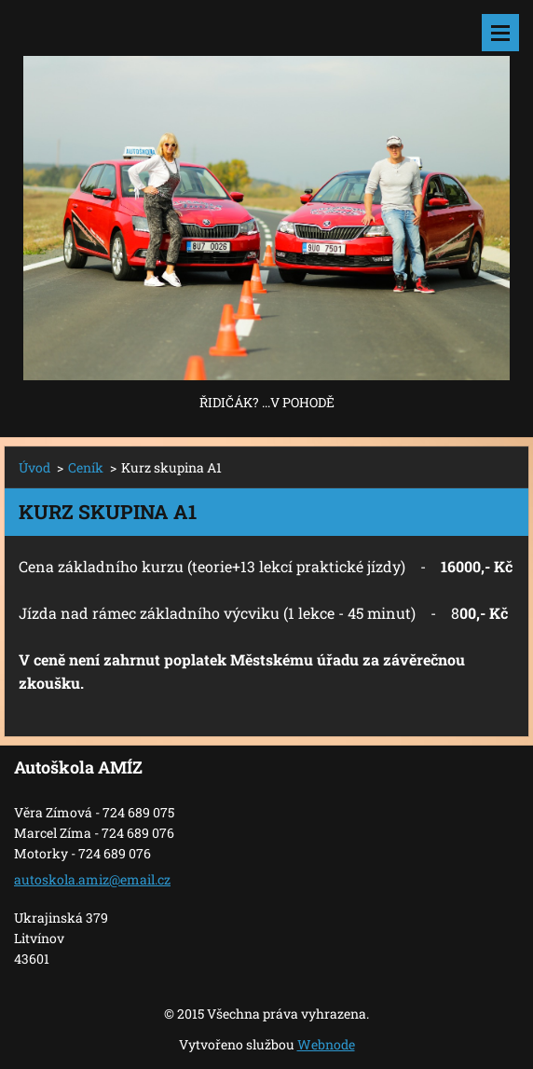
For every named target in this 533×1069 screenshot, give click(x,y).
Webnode (326, 1044)
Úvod (34, 467)
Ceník (85, 467)
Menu (500, 32)
